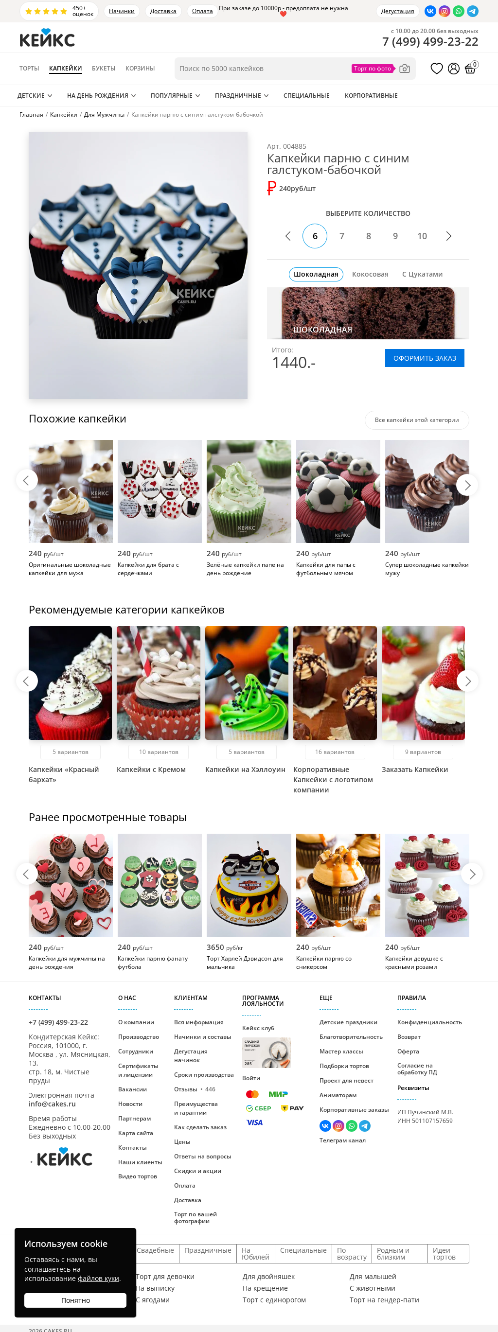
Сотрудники (135, 1051)
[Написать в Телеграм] (473, 11)
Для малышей (373, 1276)
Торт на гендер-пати (384, 1300)
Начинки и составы (202, 1037)
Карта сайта (135, 1133)
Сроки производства (204, 1074)
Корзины (140, 68)
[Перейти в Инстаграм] (444, 11)
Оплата (202, 11)
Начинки (122, 11)
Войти (251, 1078)
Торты (29, 68)
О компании (136, 1022)
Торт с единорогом (274, 1300)
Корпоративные (371, 95)
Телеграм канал (343, 1140)
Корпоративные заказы (354, 1109)
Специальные (307, 95)
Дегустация (397, 11)
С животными (372, 1288)
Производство (138, 1037)
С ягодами (153, 1300)
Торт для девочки (165, 1276)
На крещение (265, 1288)
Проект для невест (347, 1080)
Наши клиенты (140, 1162)
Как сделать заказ (200, 1127)
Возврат (409, 1037)
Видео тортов (137, 1176)
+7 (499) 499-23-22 (58, 1022)
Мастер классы (341, 1051)
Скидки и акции (197, 1171)
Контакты (132, 1147)
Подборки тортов (344, 1066)
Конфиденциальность (429, 1022)
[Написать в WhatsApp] (458, 11)
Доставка (163, 11)
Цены (182, 1142)
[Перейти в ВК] (430, 11)
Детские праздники (348, 1022)
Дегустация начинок (191, 1055)
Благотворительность (351, 1037)
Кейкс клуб (266, 1046)
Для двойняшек (269, 1276)
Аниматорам (338, 1095)
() (430, 41)
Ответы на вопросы (202, 1156)
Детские (31, 95)
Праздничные (238, 95)
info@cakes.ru (52, 1103)
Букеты (104, 68)
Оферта (408, 1051)
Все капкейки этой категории (417, 420)
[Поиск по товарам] (295, 68)
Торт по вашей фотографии (195, 1217)
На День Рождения (97, 95)
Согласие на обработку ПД (417, 1068)
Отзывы (194, 1089)
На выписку (155, 1288)
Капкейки (65, 68)
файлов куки (98, 1278)
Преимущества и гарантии (196, 1108)
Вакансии (132, 1089)
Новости (130, 1104)
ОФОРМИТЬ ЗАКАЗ (424, 358)
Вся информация (199, 1022)
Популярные (172, 95)
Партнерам (134, 1118)
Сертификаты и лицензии (138, 1070)
